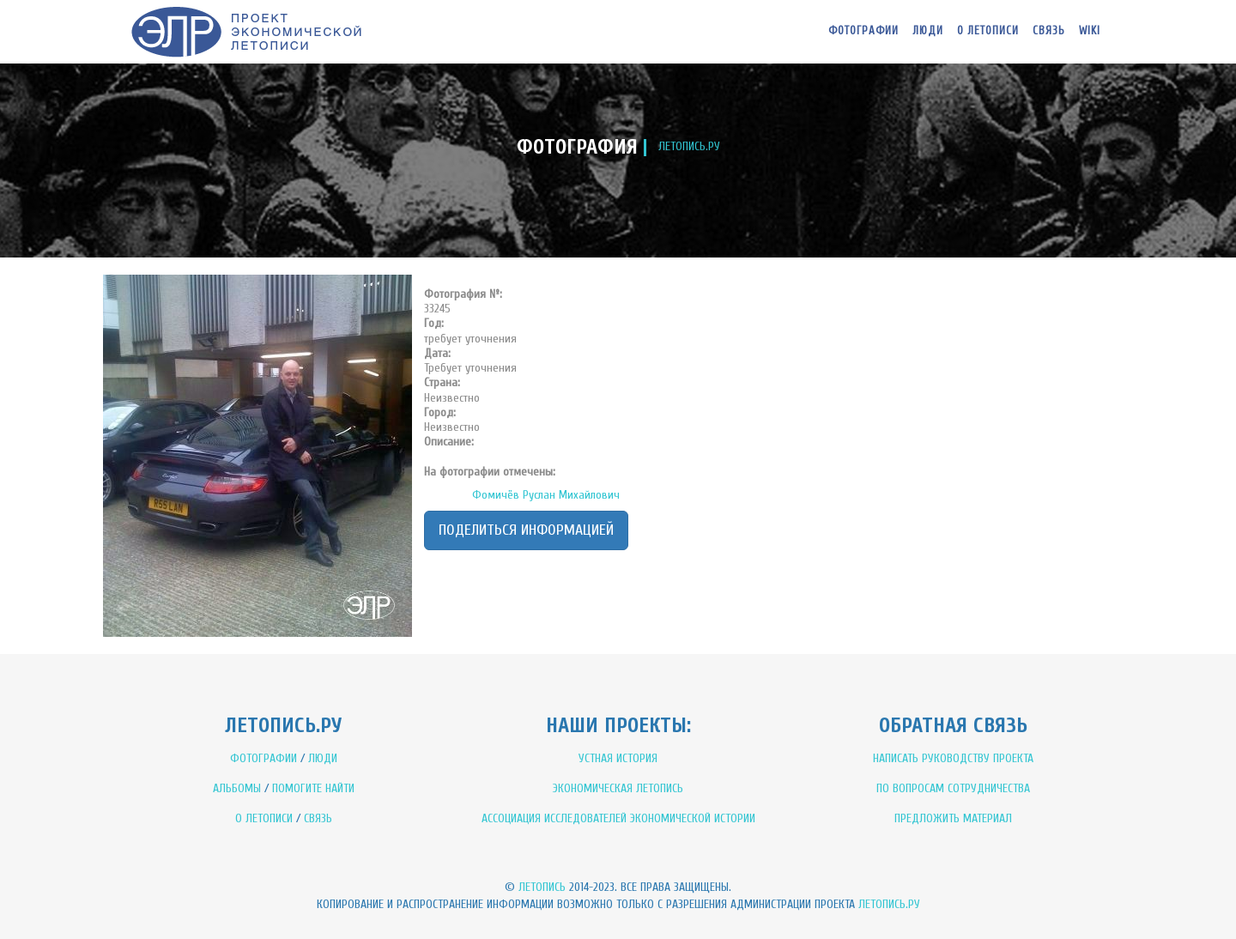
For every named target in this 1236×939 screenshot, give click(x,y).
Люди (927, 30)
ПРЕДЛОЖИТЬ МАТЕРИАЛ (953, 818)
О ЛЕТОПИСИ (264, 818)
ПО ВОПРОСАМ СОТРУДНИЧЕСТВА (953, 788)
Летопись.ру (889, 904)
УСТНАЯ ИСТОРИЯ (618, 758)
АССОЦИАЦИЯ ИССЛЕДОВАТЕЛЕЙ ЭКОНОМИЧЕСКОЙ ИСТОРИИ (618, 818)
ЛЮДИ (322, 758)
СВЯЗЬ (318, 818)
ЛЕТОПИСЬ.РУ (689, 146)
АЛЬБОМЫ (237, 788)
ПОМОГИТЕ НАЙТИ (313, 788)
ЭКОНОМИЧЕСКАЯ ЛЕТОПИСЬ (618, 788)
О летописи (988, 30)
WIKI (1089, 30)
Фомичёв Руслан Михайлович (546, 495)
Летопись (542, 887)
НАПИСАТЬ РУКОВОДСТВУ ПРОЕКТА (953, 758)
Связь (1049, 30)
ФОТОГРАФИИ (263, 758)
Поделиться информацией (526, 530)
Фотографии (863, 30)
